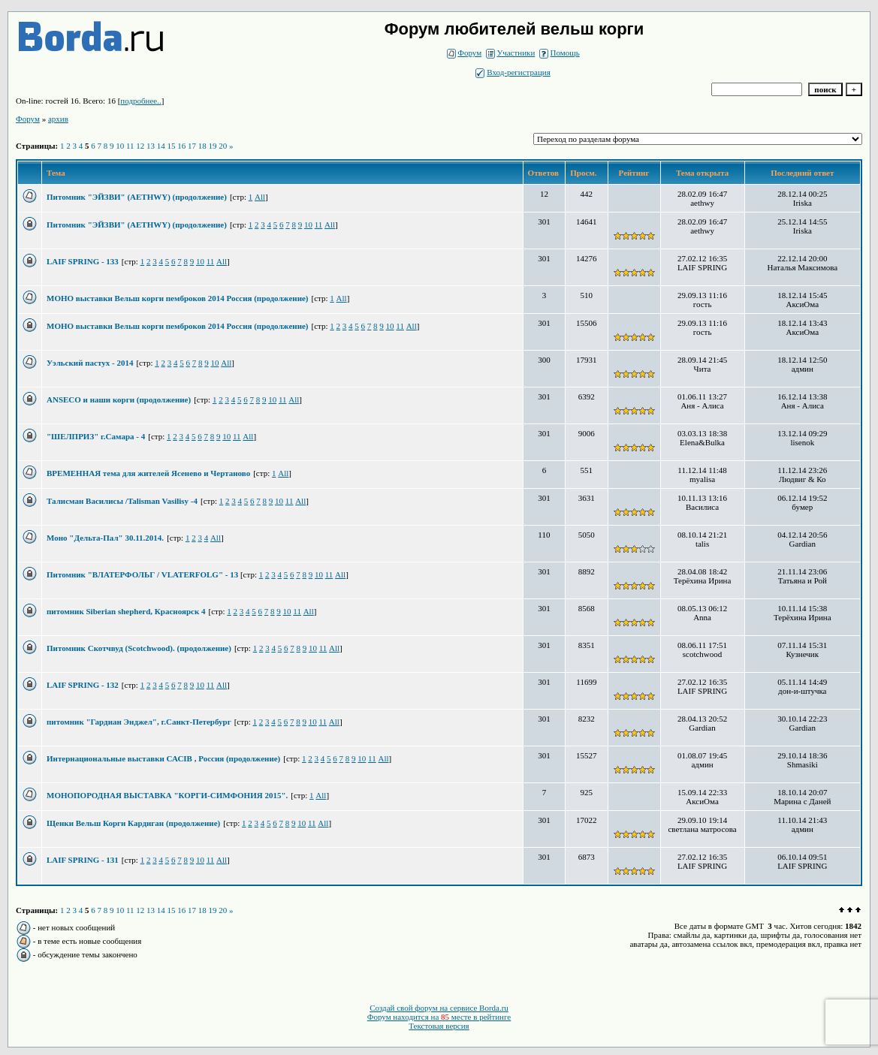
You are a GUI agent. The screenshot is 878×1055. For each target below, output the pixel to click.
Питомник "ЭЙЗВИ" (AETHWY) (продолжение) (137, 196)
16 (181, 145)
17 (192, 145)
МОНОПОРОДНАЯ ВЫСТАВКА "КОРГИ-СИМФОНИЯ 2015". (167, 795)
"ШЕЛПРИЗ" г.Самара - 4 (96, 436)
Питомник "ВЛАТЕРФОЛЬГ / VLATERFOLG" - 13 (143, 574)
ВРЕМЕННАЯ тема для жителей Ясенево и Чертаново (148, 473)
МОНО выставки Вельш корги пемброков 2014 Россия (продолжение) (178, 298)
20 (223, 145)
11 (130, 145)
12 (140, 145)
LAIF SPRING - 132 (83, 684)
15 (171, 145)
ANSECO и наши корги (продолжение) (119, 399)
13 (150, 145)
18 (202, 145)
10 (120, 145)
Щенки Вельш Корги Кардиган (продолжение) (133, 822)
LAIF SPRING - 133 (83, 261)
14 (161, 145)
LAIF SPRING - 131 (83, 859)
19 (213, 145)
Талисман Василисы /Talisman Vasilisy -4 (122, 500)
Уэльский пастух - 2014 (90, 362)
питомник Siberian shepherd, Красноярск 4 (126, 611)
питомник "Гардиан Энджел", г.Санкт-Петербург (139, 721)
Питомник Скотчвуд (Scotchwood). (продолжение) (139, 648)
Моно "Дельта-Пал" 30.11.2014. (105, 537)
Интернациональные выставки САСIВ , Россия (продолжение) (163, 758)
